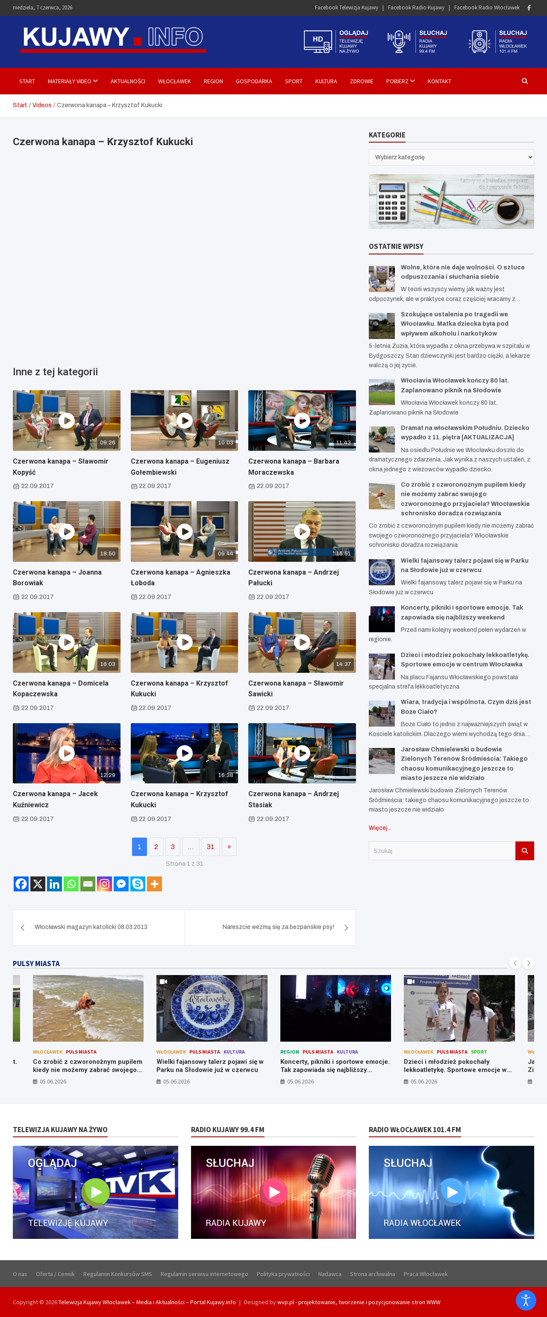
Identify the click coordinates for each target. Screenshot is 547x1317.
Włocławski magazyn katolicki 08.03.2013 (91, 927)
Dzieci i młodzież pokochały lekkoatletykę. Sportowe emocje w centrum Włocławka (455, 1070)
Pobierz (397, 81)
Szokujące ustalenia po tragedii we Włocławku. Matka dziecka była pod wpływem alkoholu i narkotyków (455, 324)
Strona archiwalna (372, 1274)
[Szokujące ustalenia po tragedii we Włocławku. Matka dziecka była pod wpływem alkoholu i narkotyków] (382, 326)
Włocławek (174, 81)
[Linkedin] (54, 883)
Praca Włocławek (426, 1274)
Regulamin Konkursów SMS (117, 1274)
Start (27, 81)
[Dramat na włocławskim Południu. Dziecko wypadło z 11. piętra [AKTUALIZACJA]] (382, 439)
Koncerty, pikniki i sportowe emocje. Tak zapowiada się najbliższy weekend (335, 1070)
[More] (154, 883)
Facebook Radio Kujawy (416, 7)
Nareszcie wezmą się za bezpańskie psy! (278, 927)
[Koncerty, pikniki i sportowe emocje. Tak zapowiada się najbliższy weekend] (382, 619)
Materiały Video (69, 81)
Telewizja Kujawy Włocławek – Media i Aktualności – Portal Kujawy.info (147, 1302)
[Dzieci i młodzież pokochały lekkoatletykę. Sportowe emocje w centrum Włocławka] (382, 667)
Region (213, 81)
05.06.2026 (53, 1081)
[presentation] (515, 963)
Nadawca (329, 1274)
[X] (37, 883)
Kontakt (439, 81)
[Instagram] (104, 883)
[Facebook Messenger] (121, 883)
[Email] (87, 883)
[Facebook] (21, 883)
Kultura (326, 81)
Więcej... (380, 828)
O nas (20, 1274)
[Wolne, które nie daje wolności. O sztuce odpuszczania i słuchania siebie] (382, 279)
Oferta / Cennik (55, 1274)
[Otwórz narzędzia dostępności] (526, 1300)
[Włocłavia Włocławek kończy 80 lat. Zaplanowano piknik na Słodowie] (382, 392)
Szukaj (524, 850)
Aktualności (128, 81)
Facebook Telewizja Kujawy (346, 7)
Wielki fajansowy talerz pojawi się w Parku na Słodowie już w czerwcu (210, 1066)
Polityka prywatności (283, 1274)
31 (211, 846)
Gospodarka (254, 81)
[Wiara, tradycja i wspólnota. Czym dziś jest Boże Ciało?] (382, 714)
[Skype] (137, 883)
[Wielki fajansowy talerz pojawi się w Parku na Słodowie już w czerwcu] (382, 572)
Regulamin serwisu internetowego (204, 1274)
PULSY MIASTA (36, 963)
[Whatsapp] (71, 883)
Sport (294, 81)
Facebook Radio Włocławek (487, 7)
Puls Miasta (81, 1051)
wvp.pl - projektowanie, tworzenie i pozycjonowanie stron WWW (359, 1302)
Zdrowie (361, 81)
